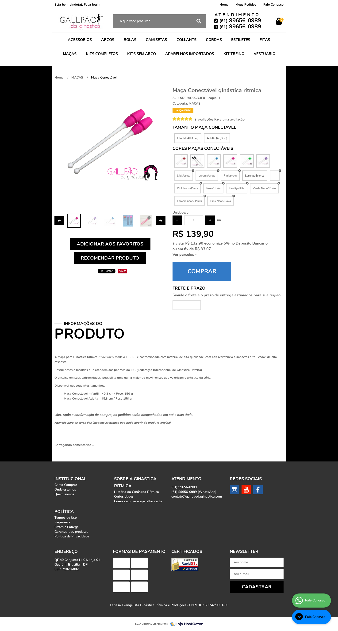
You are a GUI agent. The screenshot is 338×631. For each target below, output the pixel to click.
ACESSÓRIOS (80, 40)
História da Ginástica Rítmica (136, 492)
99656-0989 (240, 20)
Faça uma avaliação (229, 119)
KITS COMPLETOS (102, 54)
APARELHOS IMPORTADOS (189, 54)
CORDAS (214, 40)
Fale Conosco (273, 4)
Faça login (92, 4)
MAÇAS (70, 54)
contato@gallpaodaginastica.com (196, 496)
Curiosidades (124, 496)
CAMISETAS (156, 40)
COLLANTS (186, 40)
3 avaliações (204, 119)
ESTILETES (240, 40)
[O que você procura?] (199, 21)
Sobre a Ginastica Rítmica (135, 482)
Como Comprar (65, 485)
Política (64, 512)
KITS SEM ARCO (141, 54)
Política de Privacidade (71, 536)
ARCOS (107, 40)
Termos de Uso (65, 517)
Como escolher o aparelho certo (138, 501)
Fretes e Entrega (66, 527)
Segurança (62, 522)
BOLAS (130, 40)
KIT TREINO (233, 54)
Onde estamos (65, 489)
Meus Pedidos (245, 4)
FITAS (265, 40)
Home (223, 4)
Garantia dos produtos (71, 531)
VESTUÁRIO (264, 54)
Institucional (70, 479)
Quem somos (64, 494)
